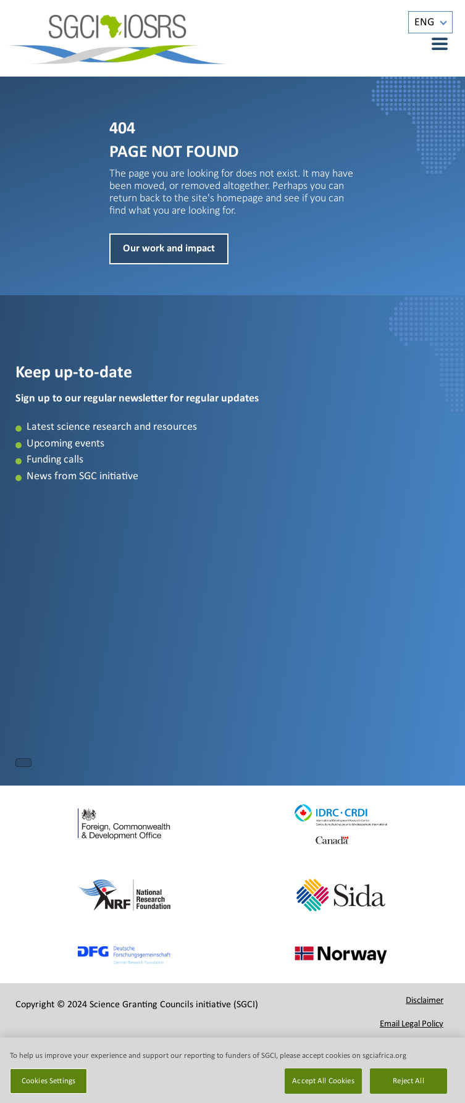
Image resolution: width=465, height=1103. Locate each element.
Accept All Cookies (323, 1088)
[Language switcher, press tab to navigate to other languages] (430, 22)
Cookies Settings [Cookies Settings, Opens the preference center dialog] (48, 1088)
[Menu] (433, 43)
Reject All (408, 1088)
